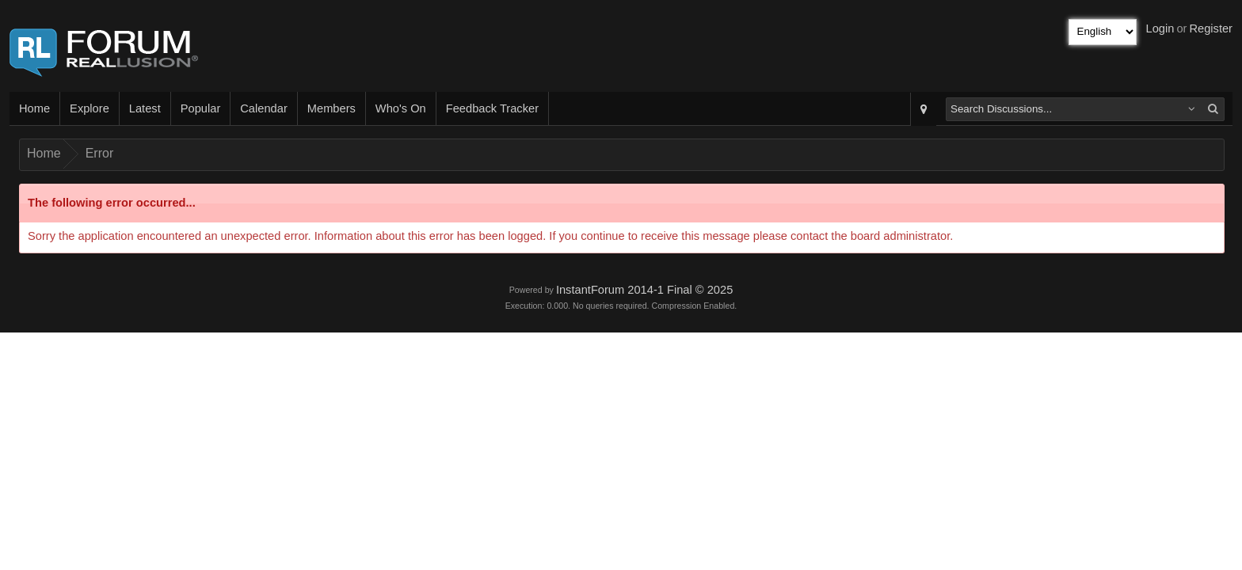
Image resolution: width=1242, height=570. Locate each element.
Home (34, 108)
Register (1210, 28)
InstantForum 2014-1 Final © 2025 (644, 289)
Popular (200, 108)
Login (1160, 28)
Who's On (401, 108)
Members (331, 108)
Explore (89, 108)
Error (100, 153)
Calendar (263, 108)
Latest (145, 108)
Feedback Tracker (492, 108)
